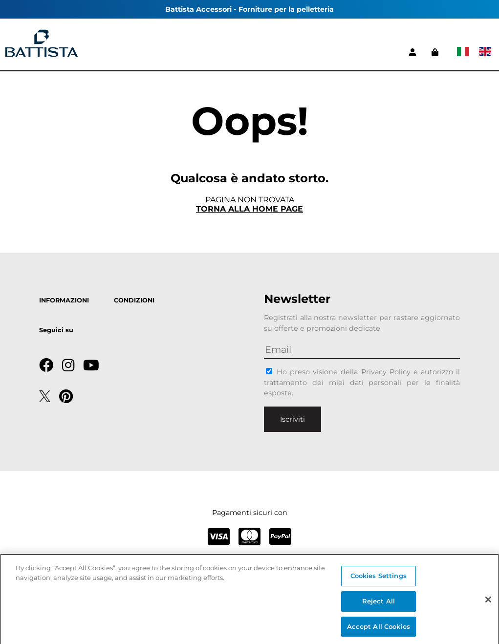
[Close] (488, 602)
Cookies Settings (378, 578)
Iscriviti (292, 419)
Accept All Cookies (378, 629)
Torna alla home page (249, 209)
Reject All (378, 603)
